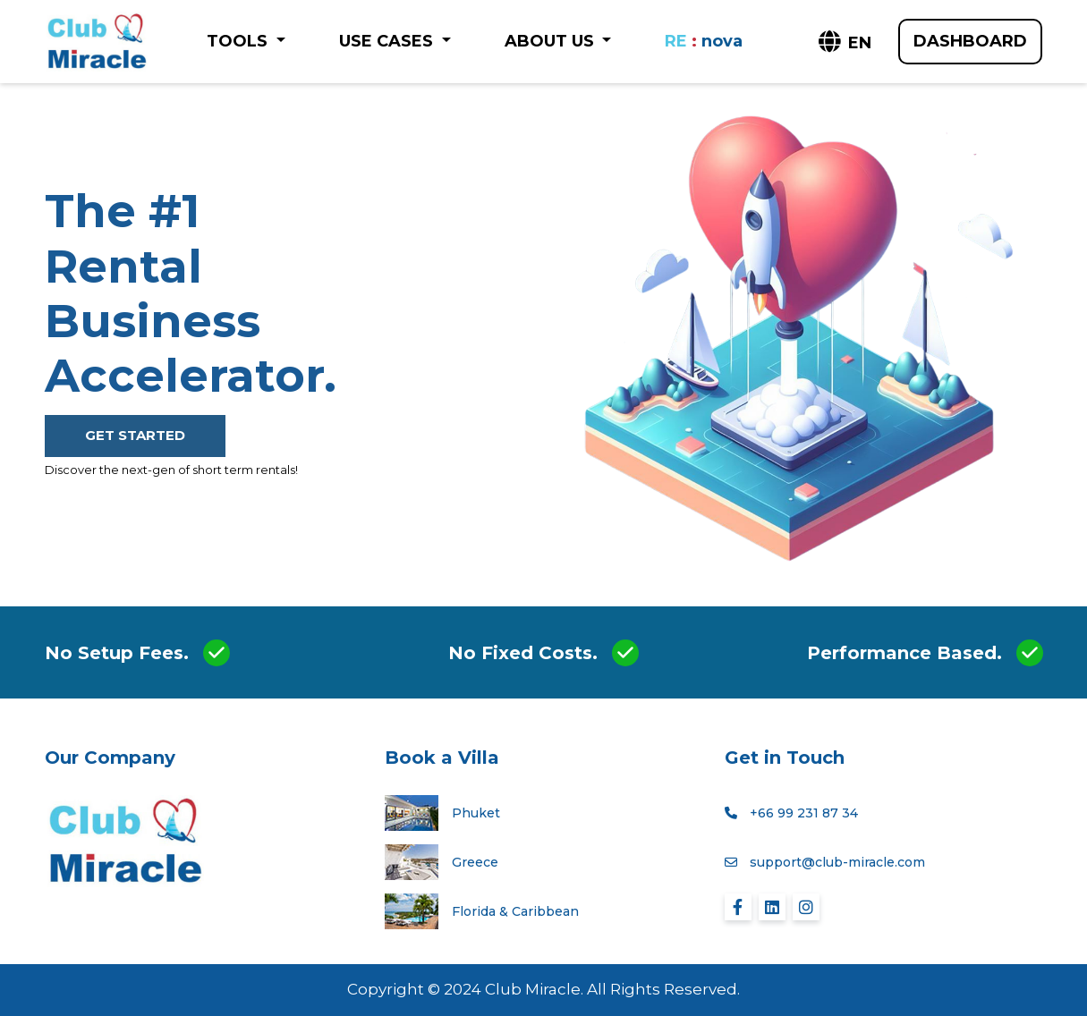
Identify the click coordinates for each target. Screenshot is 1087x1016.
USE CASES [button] (388, 41)
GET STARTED (135, 435)
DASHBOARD (970, 41)
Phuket (476, 813)
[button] (843, 43)
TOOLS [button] (239, 41)
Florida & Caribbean (515, 911)
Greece (475, 862)
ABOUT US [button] (552, 41)
